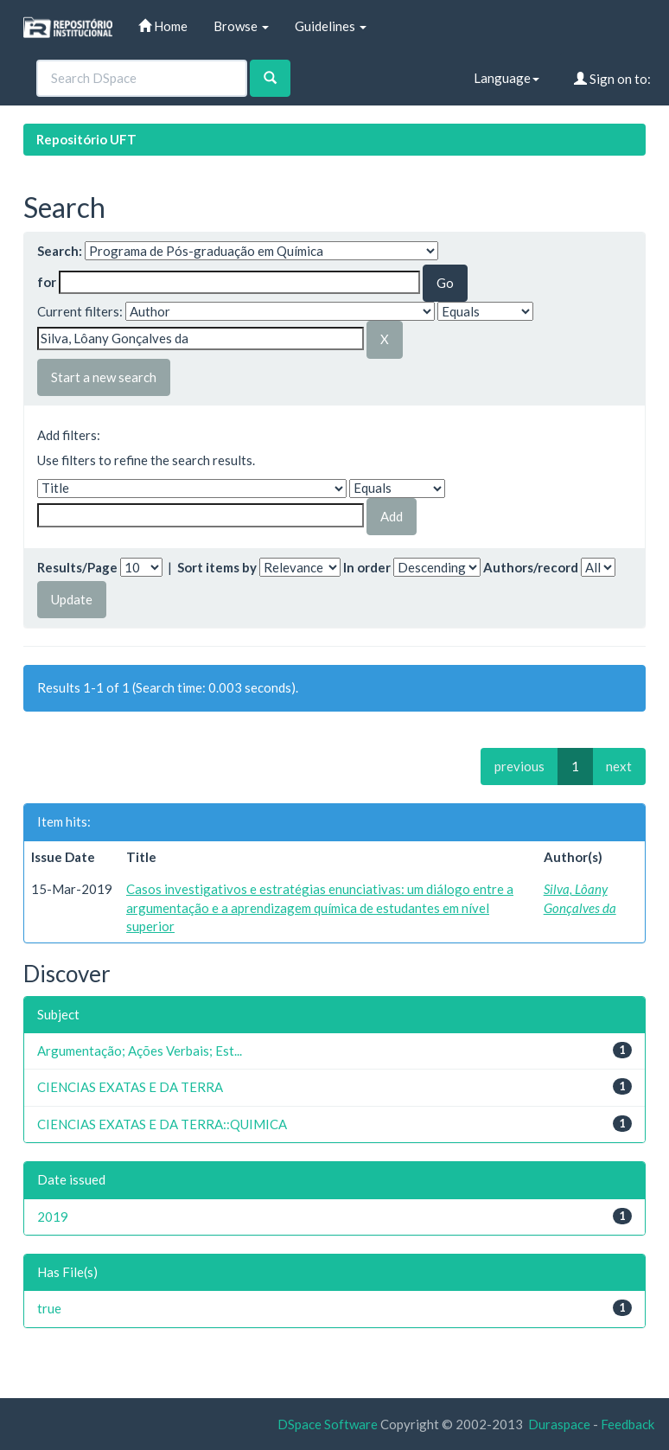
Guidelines (330, 26)
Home (163, 26)
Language (506, 78)
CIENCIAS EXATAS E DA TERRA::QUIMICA (162, 1124)
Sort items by (217, 567)
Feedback (627, 1424)
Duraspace (559, 1424)
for (46, 282)
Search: (59, 251)
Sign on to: (612, 78)
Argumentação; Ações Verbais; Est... (139, 1050)
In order (367, 567)
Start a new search (103, 377)
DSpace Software (327, 1424)
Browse (241, 26)
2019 (52, 1216)
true (49, 1308)
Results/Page (77, 567)
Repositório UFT (86, 139)
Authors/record (530, 567)
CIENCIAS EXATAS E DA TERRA (130, 1087)
